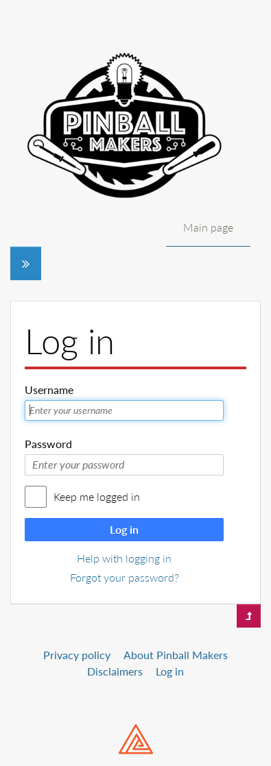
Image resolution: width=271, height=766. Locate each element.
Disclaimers (115, 671)
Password (48, 443)
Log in (124, 529)
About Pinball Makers (175, 654)
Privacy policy (76, 654)
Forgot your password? (124, 577)
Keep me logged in (97, 496)
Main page (208, 227)
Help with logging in (124, 558)
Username (49, 389)
